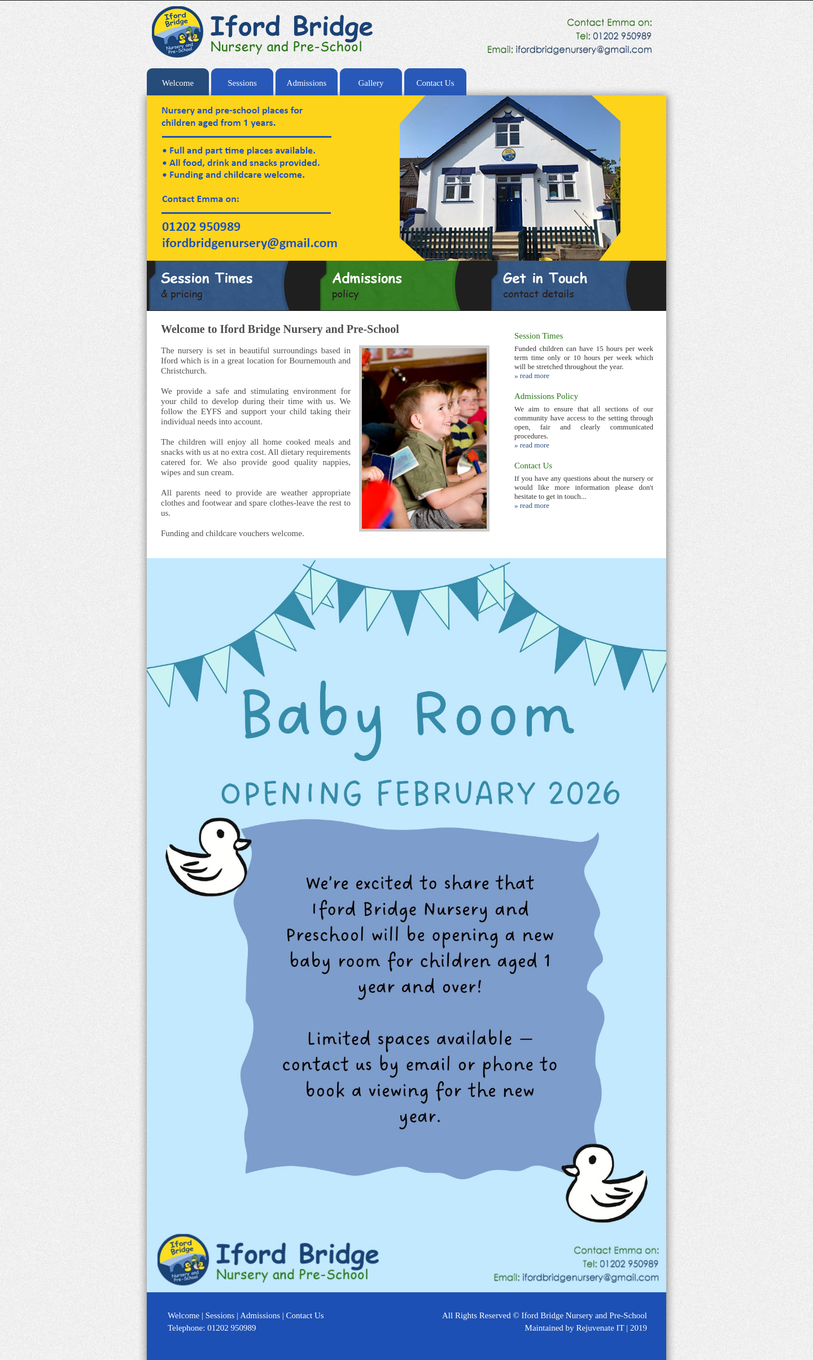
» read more (531, 375)
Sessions (242, 82)
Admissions (307, 82)
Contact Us (435, 82)
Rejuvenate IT (601, 1327)
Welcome (178, 82)
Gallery (371, 82)
